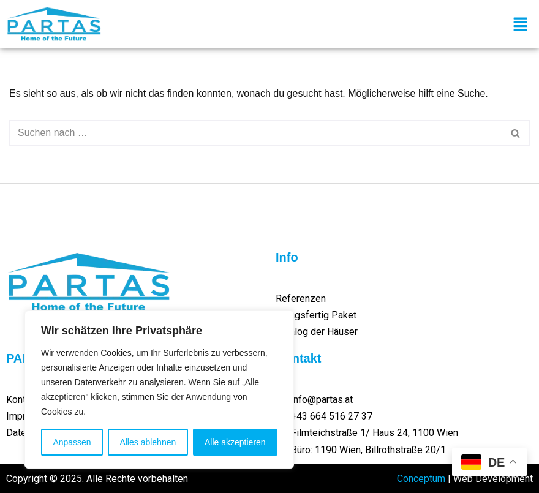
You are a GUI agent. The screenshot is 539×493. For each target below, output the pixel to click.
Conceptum (421, 478)
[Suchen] (255, 133)
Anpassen (72, 442)
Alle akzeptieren (235, 442)
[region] (159, 389)
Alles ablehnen (147, 442)
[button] (520, 25)
